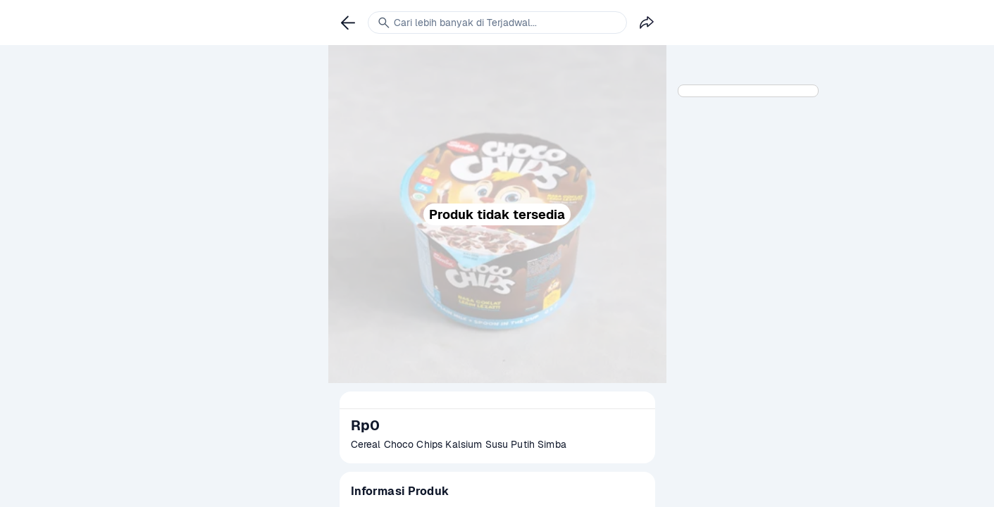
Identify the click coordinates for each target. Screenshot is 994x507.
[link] (348, 22)
